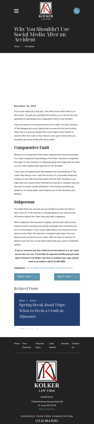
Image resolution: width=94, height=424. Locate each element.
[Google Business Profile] (44, 394)
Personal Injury (47, 230)
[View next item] (38, 291)
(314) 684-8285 (47, 383)
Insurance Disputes (64, 230)
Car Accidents (32, 230)
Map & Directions (47, 371)
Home (17, 306)
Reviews (65, 306)
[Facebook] (49, 394)
